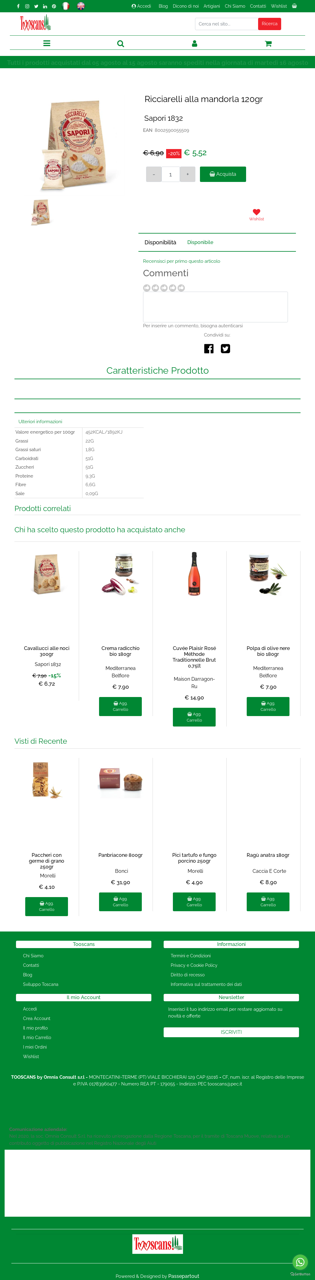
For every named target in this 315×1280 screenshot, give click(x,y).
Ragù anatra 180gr (268, 855)
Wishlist (279, 6)
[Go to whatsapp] (300, 1262)
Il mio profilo (35, 1028)
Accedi (141, 6)
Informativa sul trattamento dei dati (206, 984)
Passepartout (183, 1276)
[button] (269, 24)
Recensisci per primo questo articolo (181, 261)
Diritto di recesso (188, 974)
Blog (163, 6)
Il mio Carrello (37, 1037)
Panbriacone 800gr (120, 855)
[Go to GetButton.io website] (300, 1274)
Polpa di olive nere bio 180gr (268, 651)
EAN (148, 130)
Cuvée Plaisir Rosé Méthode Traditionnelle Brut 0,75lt (194, 657)
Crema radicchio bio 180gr (121, 651)
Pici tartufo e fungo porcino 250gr (194, 858)
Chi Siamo (235, 6)
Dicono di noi (186, 6)
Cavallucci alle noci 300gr (47, 651)
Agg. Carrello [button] (120, 706)
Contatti (258, 6)
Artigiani (212, 6)
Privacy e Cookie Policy (194, 965)
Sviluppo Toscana (40, 984)
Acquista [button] (222, 174)
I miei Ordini (35, 1047)
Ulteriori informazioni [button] (40, 421)
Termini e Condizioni (191, 955)
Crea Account (36, 1018)
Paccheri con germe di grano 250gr (46, 861)
